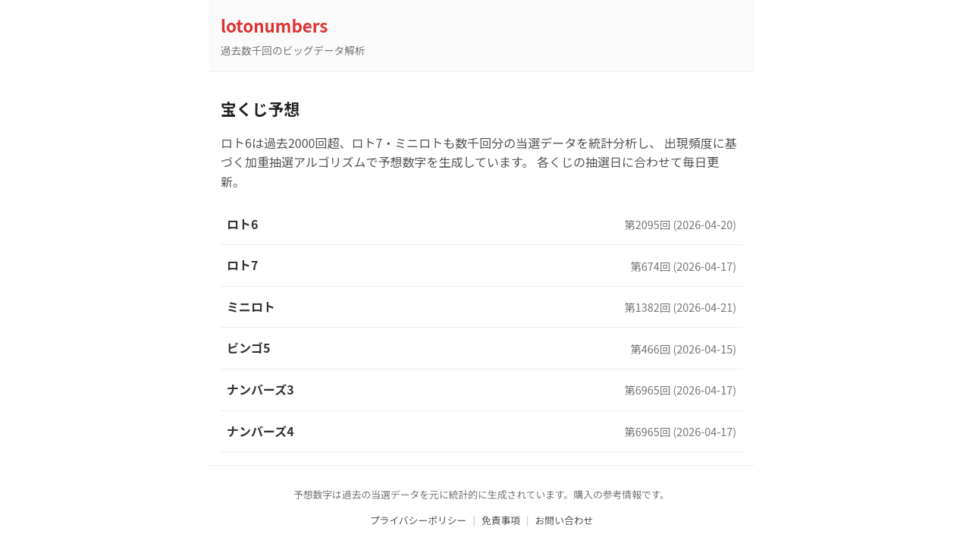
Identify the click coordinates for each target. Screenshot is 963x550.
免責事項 (501, 520)
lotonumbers (274, 25)
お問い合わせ (564, 520)
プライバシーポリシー (418, 520)
